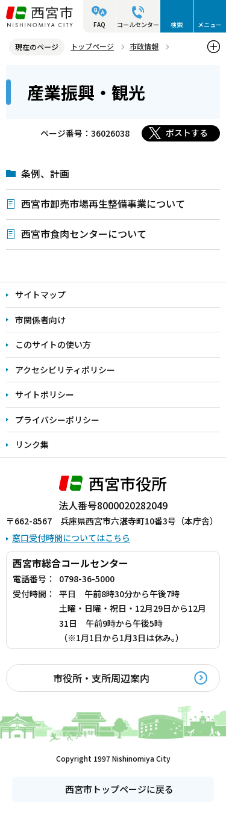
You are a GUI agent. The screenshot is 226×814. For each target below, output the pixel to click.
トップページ (92, 46)
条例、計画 (45, 173)
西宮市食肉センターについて (83, 233)
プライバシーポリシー (57, 420)
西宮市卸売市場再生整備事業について (103, 203)
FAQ (99, 24)
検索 (177, 24)
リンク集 (32, 444)
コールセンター (138, 24)
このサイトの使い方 (53, 344)
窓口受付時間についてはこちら (71, 538)
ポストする (187, 132)
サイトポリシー (44, 394)
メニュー (210, 24)
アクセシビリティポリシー (65, 370)
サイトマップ (40, 294)
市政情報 (144, 46)
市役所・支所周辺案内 (101, 678)
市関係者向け (40, 320)
